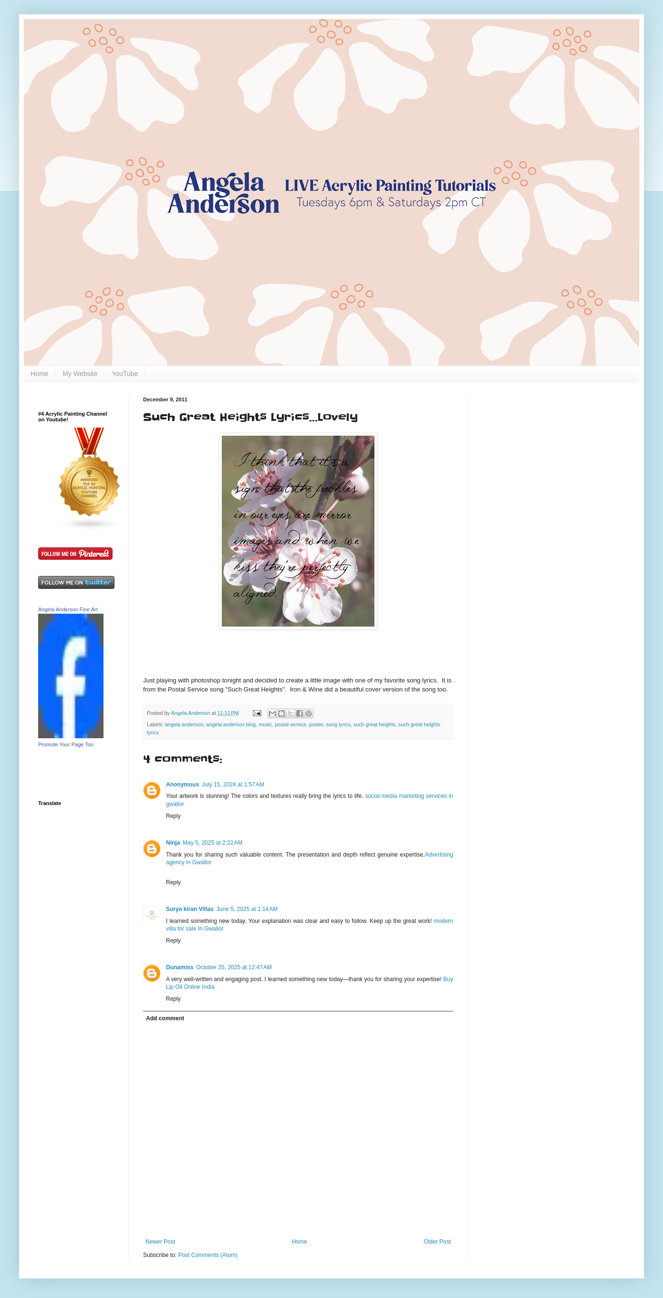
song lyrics (338, 724)
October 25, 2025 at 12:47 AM (233, 967)
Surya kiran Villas (190, 909)
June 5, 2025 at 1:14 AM (247, 909)
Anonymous (182, 784)
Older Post (437, 1241)
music (265, 724)
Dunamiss (179, 967)
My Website (79, 373)
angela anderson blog (231, 724)
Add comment (165, 1018)
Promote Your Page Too (65, 744)
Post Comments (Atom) (208, 1255)
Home (39, 373)
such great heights (374, 724)
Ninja (173, 842)
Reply (173, 816)
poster (316, 724)
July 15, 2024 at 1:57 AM (233, 784)
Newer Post (160, 1241)
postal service (290, 724)
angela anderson (184, 724)
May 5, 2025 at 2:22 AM (212, 842)
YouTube (125, 373)
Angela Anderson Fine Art (68, 609)
